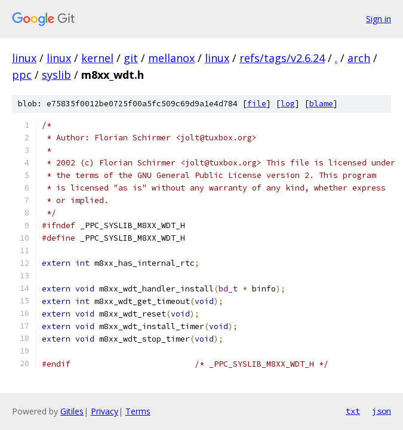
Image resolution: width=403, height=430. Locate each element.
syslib (56, 74)
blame (321, 104)
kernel (97, 58)
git (131, 58)
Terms (137, 411)
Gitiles (72, 411)
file (256, 104)
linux (24, 58)
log (288, 104)
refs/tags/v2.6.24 (282, 58)
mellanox (171, 58)
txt (353, 411)
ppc (22, 74)
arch (358, 58)
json (381, 411)
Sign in (378, 18)
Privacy (104, 411)
